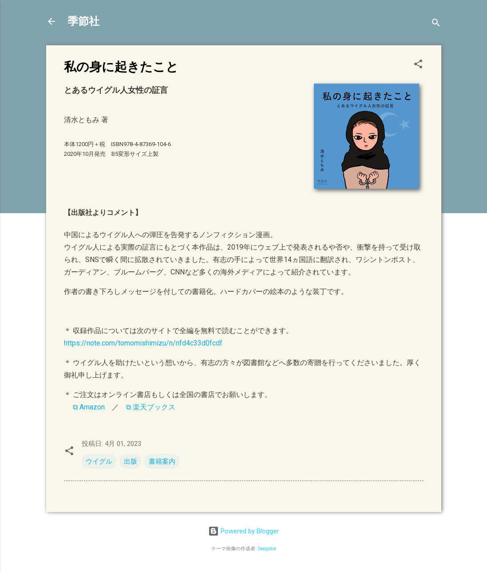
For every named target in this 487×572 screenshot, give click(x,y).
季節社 (83, 21)
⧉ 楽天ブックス (150, 407)
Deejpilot (267, 549)
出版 (130, 461)
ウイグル (99, 461)
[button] (418, 65)
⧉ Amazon (89, 407)
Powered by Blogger (243, 531)
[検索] (436, 24)
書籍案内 (162, 461)
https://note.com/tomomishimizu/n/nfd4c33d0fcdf (143, 343)
